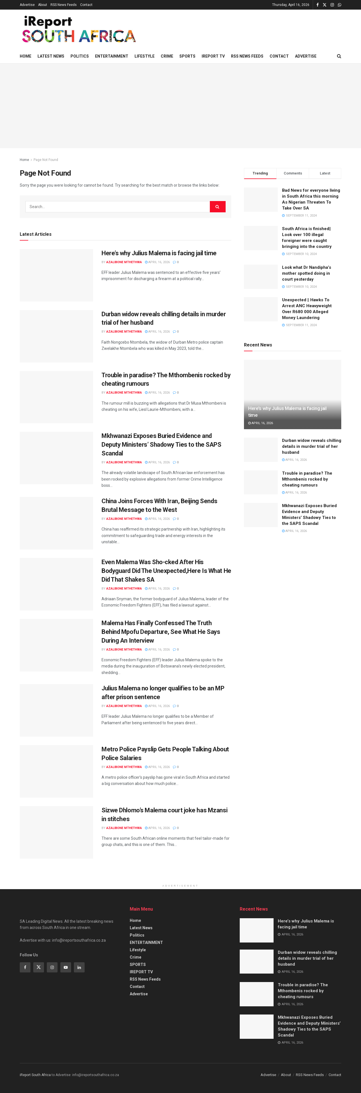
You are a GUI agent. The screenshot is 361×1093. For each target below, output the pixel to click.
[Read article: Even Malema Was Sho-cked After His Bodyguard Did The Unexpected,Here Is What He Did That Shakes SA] (56, 584)
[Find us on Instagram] (52, 967)
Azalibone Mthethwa (124, 262)
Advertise (27, 5)
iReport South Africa (35, 1075)
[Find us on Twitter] (38, 967)
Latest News (51, 56)
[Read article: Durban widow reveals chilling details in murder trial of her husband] (56, 336)
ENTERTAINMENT (111, 56)
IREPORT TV (213, 56)
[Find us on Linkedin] (79, 967)
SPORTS (187, 56)
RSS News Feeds (63, 5)
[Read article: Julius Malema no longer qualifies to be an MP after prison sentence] (56, 710)
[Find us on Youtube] (65, 967)
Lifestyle (145, 56)
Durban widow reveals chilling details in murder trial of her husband (311, 446)
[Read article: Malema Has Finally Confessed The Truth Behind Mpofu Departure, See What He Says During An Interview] (56, 645)
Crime (167, 56)
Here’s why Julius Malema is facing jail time (159, 253)
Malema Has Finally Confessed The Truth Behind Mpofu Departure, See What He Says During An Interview (161, 631)
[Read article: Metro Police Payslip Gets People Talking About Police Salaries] (56, 771)
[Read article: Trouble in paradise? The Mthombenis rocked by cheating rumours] (56, 397)
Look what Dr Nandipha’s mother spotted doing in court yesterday (306, 273)
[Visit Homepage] (78, 29)
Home (25, 56)
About (42, 5)
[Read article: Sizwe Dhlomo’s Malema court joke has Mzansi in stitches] (56, 832)
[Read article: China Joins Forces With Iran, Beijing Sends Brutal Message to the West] (56, 523)
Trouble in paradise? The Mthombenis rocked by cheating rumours (307, 479)
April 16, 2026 (157, 262)
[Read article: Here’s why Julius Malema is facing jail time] (56, 275)
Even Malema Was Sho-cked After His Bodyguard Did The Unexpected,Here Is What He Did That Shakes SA (166, 571)
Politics (80, 56)
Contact (86, 5)
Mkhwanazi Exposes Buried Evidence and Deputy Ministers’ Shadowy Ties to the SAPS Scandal (161, 444)
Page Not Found (46, 160)
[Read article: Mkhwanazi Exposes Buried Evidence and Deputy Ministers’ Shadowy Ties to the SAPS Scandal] (56, 458)
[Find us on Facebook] (25, 967)
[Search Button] (339, 56)
